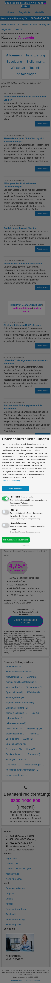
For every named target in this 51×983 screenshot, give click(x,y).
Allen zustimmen (16, 489)
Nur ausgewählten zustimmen (15, 540)
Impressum (25, 545)
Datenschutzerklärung (11, 481)
